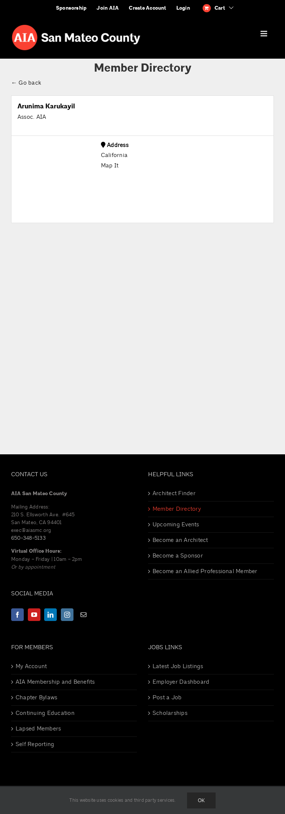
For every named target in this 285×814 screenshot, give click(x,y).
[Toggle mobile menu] (264, 33)
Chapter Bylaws (36, 697)
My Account (31, 666)
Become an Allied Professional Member (205, 571)
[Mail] (83, 614)
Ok (201, 800)
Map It (109, 165)
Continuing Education (45, 713)
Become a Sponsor (178, 555)
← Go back (26, 82)
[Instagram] (67, 614)
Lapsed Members (38, 728)
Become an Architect (180, 540)
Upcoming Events (176, 524)
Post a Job (167, 697)
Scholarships (170, 713)
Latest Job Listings (178, 666)
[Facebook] (17, 614)
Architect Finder (174, 493)
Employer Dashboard (181, 682)
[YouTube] (34, 614)
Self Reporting (35, 744)
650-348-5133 (28, 538)
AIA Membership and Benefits (55, 682)
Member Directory (177, 509)
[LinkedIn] (50, 614)
